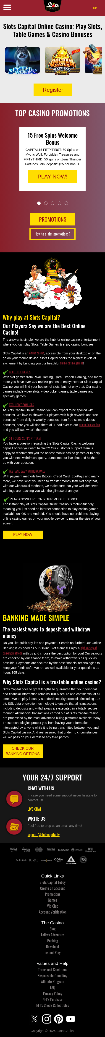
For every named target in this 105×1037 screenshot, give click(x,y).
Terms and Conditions (52, 969)
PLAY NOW (22, 535)
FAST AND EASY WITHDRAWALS (27, 471)
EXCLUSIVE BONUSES (21, 404)
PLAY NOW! (52, 176)
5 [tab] (66, 203)
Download (52, 946)
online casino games (71, 363)
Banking (52, 940)
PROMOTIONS (52, 219)
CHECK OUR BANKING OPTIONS (22, 751)
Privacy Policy (52, 993)
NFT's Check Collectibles (52, 1005)
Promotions (52, 894)
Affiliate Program (52, 981)
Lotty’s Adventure (52, 934)
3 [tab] (52, 203)
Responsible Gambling (52, 975)
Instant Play (52, 952)
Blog (52, 929)
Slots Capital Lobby (53, 882)
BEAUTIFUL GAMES (20, 371)
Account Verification (52, 912)
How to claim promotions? (52, 234)
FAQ (52, 987)
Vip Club (52, 906)
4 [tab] (59, 203)
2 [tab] (45, 203)
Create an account (52, 888)
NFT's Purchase (53, 999)
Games (52, 900)
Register (53, 90)
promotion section (89, 424)
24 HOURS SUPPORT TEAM (25, 438)
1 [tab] (39, 203)
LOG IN (94, 8)
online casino (36, 353)
